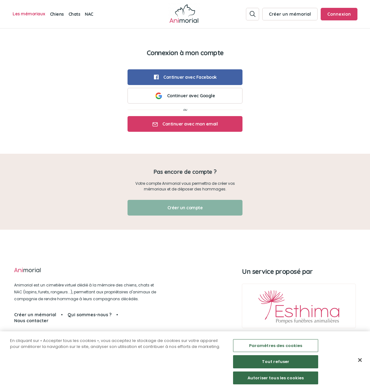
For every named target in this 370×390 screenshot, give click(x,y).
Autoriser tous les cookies (276, 380)
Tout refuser (276, 364)
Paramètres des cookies (275, 348)
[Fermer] (360, 362)
